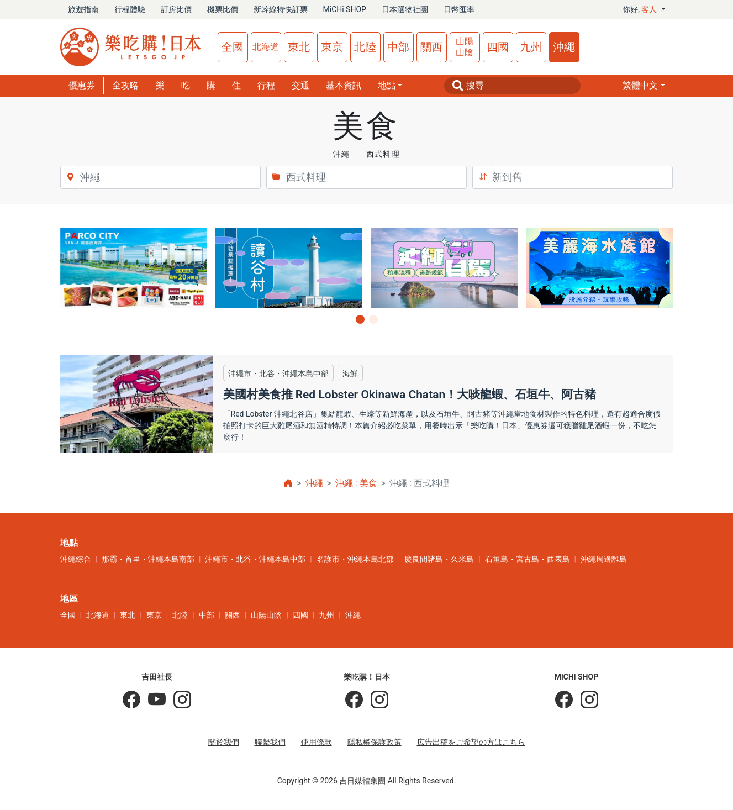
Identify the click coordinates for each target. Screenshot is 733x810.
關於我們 (223, 742)
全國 (233, 47)
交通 (300, 85)
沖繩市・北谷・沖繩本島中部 (255, 559)
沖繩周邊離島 (604, 559)
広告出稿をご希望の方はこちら (471, 742)
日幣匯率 (459, 9)
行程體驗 (129, 9)
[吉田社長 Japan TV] (153, 700)
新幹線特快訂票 (281, 9)
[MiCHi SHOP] (564, 700)
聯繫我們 (270, 742)
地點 (386, 85)
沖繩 (564, 47)
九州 (531, 47)
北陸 (365, 47)
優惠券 (81, 85)
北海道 (265, 46)
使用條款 (316, 742)
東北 (299, 47)
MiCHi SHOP (344, 9)
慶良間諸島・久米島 (439, 559)
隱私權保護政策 (374, 742)
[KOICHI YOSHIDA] (178, 700)
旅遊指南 (83, 9)
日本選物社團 (405, 9)
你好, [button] (641, 9)
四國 (498, 47)
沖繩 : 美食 (356, 483)
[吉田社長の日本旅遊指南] (131, 700)
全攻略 (125, 85)
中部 (398, 47)
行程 (266, 85)
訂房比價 (176, 9)
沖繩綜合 (75, 559)
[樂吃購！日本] (354, 700)
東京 (332, 47)
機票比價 (222, 9)
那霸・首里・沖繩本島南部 (148, 559)
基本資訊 (343, 85)
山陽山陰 (464, 46)
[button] (643, 85)
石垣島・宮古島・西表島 (527, 559)
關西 (431, 47)
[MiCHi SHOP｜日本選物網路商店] (585, 700)
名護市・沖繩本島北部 (355, 559)
